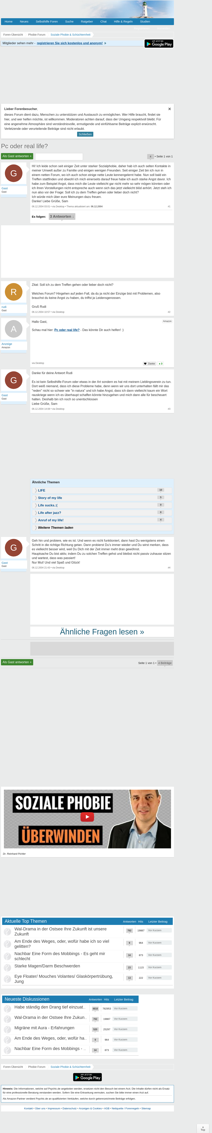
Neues (24, 21)
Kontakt (28, 1108)
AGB (106, 1108)
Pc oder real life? (24, 146)
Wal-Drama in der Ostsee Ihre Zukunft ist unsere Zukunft (68, 1017)
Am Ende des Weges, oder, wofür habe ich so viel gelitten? (70, 1038)
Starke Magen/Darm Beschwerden (47, 965)
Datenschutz (69, 1108)
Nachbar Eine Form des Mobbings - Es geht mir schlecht (68, 1048)
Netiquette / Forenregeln (125, 1108)
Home (8, 21)
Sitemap (146, 1108)
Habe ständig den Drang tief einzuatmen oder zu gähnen (68, 1007)
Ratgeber (87, 21)
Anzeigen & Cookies (90, 1108)
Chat (103, 21)
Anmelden (163, 28)
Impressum (54, 1108)
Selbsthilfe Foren (47, 21)
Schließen (85, 134)
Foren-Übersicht (13, 1066)
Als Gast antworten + (17, 156)
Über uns (40, 1108)
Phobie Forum (36, 1066)
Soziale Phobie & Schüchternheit (70, 1066)
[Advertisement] (102, 599)
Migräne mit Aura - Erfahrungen (44, 1027)
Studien (145, 21)
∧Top (203, 1128)
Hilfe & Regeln (123, 21)
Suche (69, 21)
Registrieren (142, 28)
